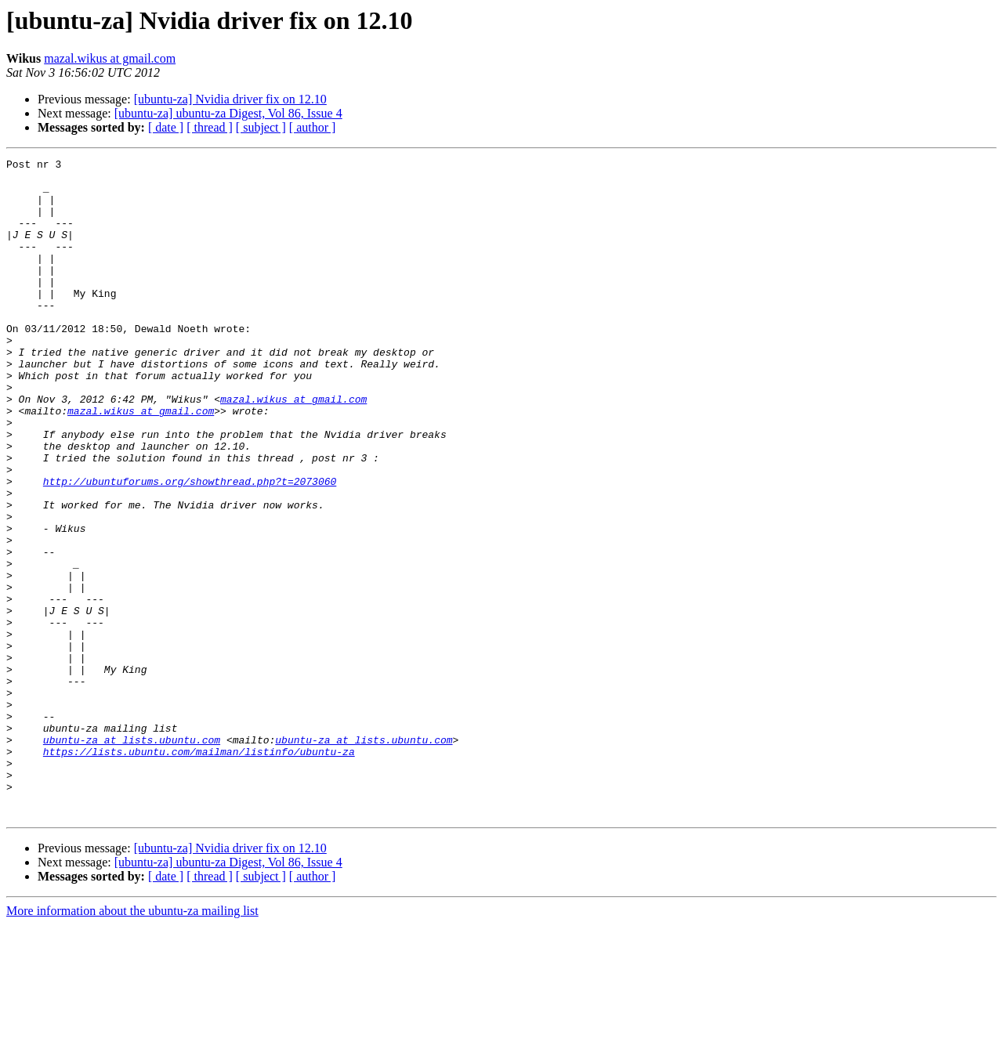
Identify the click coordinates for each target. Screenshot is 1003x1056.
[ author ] (312, 127)
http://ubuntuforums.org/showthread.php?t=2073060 (189, 547)
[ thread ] (209, 127)
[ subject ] (261, 127)
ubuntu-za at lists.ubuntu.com (131, 857)
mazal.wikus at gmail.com (110, 58)
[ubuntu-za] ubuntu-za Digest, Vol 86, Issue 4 (228, 113)
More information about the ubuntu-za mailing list (132, 1042)
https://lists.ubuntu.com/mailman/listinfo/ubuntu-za (199, 871)
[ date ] (165, 127)
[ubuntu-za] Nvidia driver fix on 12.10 (230, 99)
